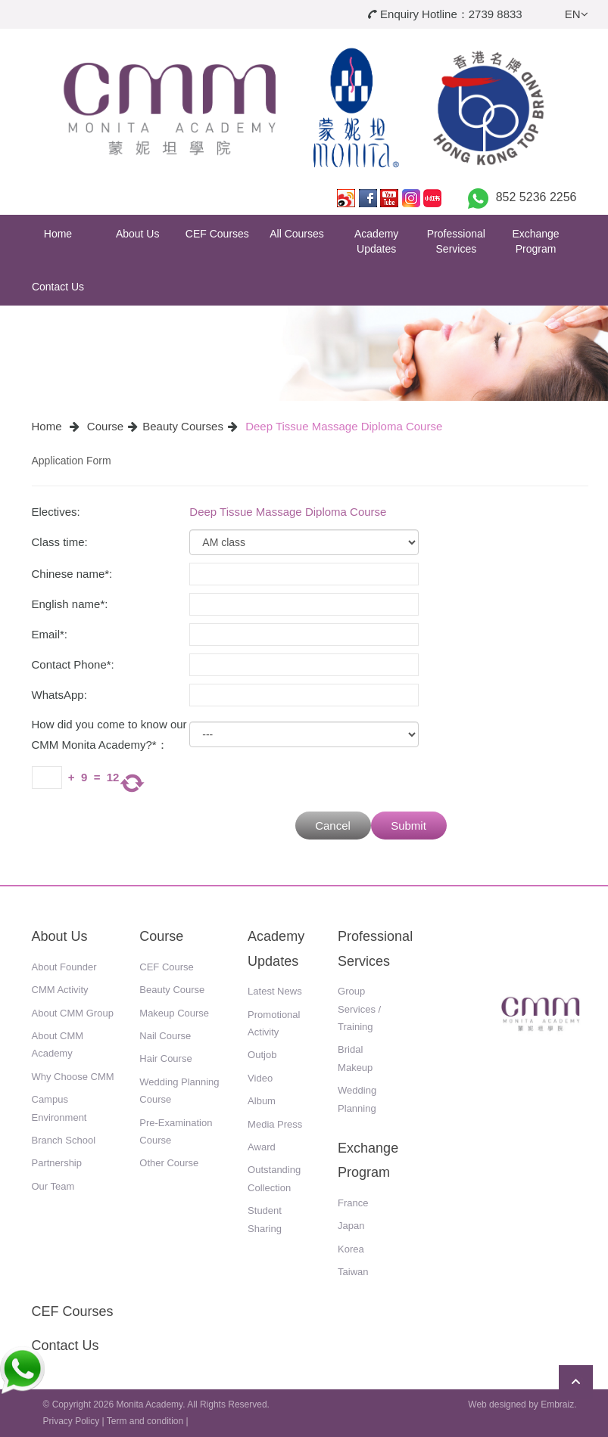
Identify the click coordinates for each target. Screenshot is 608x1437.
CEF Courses (217, 234)
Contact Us (58, 287)
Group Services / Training (359, 1008)
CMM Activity (60, 989)
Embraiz (557, 1404)
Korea (351, 1249)
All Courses (297, 234)
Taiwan (353, 1271)
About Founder (64, 967)
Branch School (64, 1140)
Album (262, 1100)
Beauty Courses (182, 426)
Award (262, 1147)
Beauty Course (171, 989)
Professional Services (456, 241)
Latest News (275, 991)
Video (260, 1078)
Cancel (333, 825)
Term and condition (145, 1421)
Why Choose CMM (73, 1076)
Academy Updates (376, 241)
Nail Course (165, 1035)
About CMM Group (73, 1013)
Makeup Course (174, 1013)
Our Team (53, 1186)
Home (58, 234)
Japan (351, 1225)
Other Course (168, 1163)
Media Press (275, 1124)
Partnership (57, 1163)
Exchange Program (535, 241)
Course (105, 426)
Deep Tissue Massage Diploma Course (343, 426)
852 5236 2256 (536, 197)
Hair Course (165, 1058)
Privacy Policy (71, 1421)
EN (576, 14)
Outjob (262, 1054)
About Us (138, 234)
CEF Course (166, 967)
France (353, 1203)
